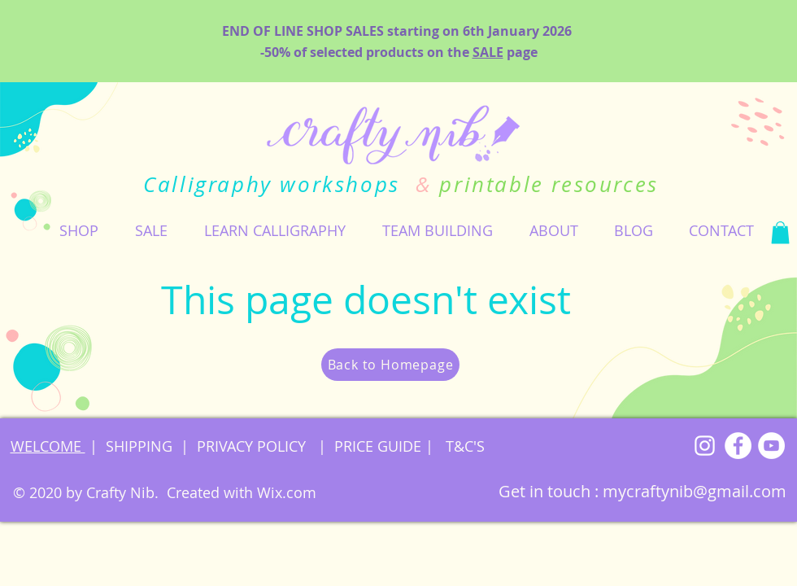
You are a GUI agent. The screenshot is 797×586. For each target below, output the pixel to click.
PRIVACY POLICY (253, 446)
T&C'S (463, 446)
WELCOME (48, 446)
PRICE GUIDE (377, 446)
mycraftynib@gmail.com (694, 491)
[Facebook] (738, 445)
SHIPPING (139, 446)
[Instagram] (704, 445)
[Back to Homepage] (390, 364)
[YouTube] (771, 445)
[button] (78, 230)
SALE (488, 52)
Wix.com (286, 492)
